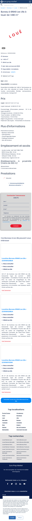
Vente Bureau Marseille (23, 442)
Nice (3, 425)
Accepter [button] (12, 517)
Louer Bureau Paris (7, 444)
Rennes (19, 420)
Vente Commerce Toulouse (21, 458)
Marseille (4, 420)
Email (4, 495)
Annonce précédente (17, 183)
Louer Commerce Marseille (7, 452)
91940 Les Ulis (23, 8)
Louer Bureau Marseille (8, 442)
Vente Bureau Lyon (22, 440)
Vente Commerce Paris (23, 455)
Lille (18, 418)
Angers (18, 425)
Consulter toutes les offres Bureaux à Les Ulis (16, 400)
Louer (15, 8)
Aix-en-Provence (21, 427)
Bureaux (9, 8)
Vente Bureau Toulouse (23, 447)
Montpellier (5, 429)
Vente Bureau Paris (22, 444)
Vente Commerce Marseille (21, 452)
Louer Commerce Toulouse (7, 458)
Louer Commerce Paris (8, 455)
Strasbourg (20, 413)
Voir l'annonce (6, 290)
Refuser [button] (20, 517)
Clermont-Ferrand (22, 429)
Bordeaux (19, 415)
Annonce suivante (15, 185)
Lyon (3, 418)
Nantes (4, 427)
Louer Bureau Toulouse (8, 447)
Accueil (3, 8)
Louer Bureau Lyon (7, 440)
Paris (3, 415)
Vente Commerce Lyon (23, 449)
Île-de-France (6, 413)
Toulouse (4, 422)
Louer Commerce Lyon (8, 449)
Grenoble (19, 422)
